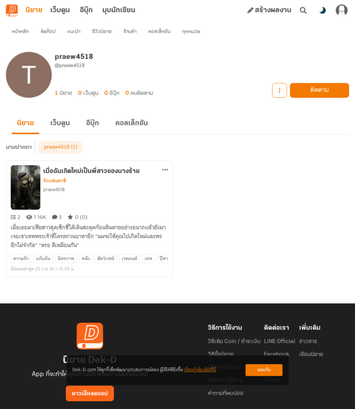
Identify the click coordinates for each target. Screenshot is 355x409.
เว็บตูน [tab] (60, 10)
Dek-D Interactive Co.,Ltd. (152, 397)
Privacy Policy (230, 397)
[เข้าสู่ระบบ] (341, 10)
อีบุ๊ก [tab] (86, 10)
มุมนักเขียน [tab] (118, 10)
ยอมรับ (264, 370)
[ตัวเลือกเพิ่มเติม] (165, 156)
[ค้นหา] (303, 10)
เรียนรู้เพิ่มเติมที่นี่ (200, 370)
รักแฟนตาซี (54, 167)
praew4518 (54, 176)
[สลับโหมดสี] (322, 10)
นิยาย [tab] (34, 10)
